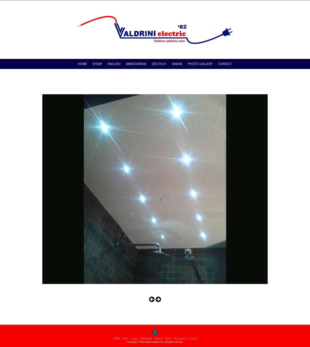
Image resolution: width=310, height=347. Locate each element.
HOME (82, 64)
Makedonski (136, 64)
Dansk (177, 64)
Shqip (97, 64)
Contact (225, 64)
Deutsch (159, 64)
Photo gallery (200, 64)
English (114, 64)
